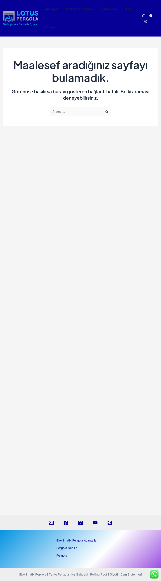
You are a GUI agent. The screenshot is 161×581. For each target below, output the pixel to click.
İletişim (50, 27)
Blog (126, 9)
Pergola (61, 555)
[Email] (51, 523)
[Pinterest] (145, 21)
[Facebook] (150, 15)
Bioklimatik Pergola (79, 9)
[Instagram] (143, 15)
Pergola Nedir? (67, 548)
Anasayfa (51, 9)
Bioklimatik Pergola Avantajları (77, 540)
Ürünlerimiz (108, 9)
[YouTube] (95, 523)
